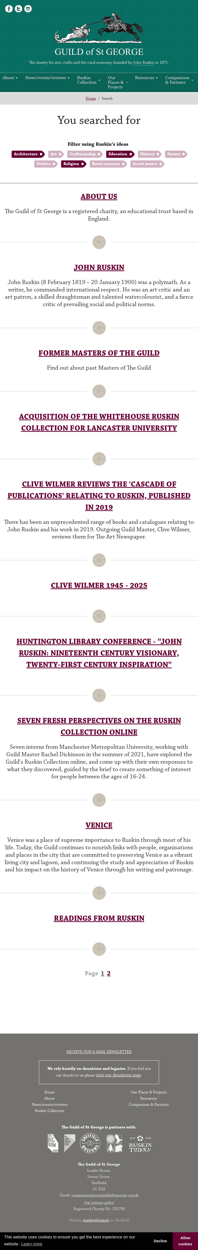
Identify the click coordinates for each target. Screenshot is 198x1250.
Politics (44, 163)
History (147, 154)
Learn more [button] (31, 1244)
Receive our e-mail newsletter (99, 1052)
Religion (71, 163)
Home (91, 98)
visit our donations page (118, 1075)
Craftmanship (83, 154)
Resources (144, 78)
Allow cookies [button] (185, 1241)
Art (54, 154)
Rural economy (106, 163)
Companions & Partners (177, 80)
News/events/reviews (45, 78)
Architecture (26, 154)
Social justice (145, 163)
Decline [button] (160, 1241)
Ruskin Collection (86, 80)
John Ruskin (143, 62)
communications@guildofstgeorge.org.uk (104, 1195)
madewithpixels (96, 1220)
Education (118, 154)
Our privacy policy (99, 1202)
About (8, 78)
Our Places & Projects (116, 82)
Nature (173, 154)
